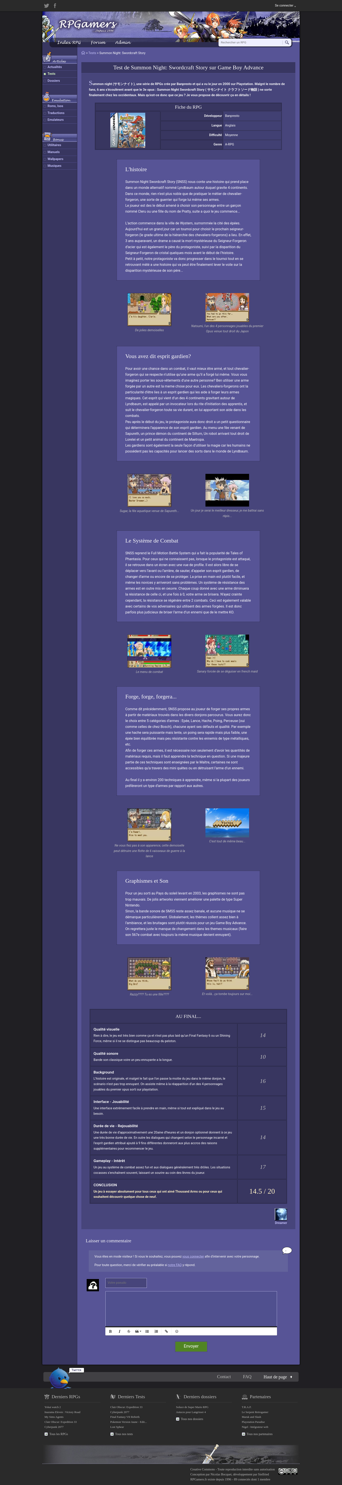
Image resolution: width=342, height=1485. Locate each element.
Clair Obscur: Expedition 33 (60, 1422)
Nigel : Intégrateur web (255, 1427)
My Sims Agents (53, 1416)
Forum (98, 42)
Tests (51, 74)
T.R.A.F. (246, 1407)
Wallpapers (55, 159)
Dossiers (54, 81)
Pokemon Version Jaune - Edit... (128, 1422)
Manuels (54, 152)
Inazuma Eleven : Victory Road (62, 1412)
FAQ (247, 1376)
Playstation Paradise (253, 1422)
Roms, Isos (55, 106)
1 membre (264, 1479)
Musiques (55, 166)
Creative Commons (202, 1469)
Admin (122, 42)
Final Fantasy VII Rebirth (125, 1416)
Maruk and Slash (251, 1416)
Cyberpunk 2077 (53, 1427)
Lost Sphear (117, 1427)
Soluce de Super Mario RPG (192, 1407)
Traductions (56, 113)
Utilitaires (54, 145)
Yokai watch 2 (52, 1407)
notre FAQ (175, 1265)
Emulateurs (56, 120)
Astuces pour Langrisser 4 (191, 1412)
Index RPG (68, 42)
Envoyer (191, 1346)
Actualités (55, 67)
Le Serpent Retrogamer (255, 1412)
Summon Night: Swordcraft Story (169, 67)
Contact (224, 1376)
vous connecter (193, 1256)
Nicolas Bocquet (220, 1474)
